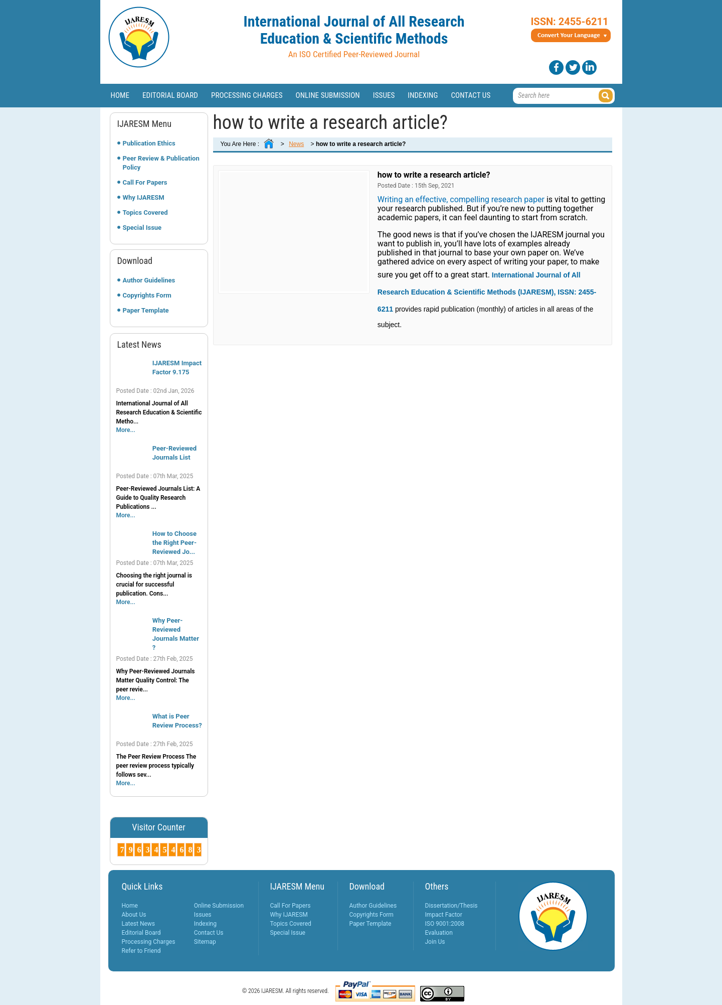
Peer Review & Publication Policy (161, 163)
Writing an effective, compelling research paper (461, 199)
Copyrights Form (147, 295)
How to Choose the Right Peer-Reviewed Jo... (174, 542)
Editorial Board (170, 95)
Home (120, 95)
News (296, 144)
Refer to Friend (141, 950)
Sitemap (205, 941)
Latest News (138, 923)
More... (125, 430)
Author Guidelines (149, 280)
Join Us (435, 941)
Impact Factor (443, 914)
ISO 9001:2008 (444, 923)
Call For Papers (145, 182)
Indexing (423, 95)
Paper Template (146, 310)
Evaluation (439, 932)
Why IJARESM (143, 197)
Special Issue (142, 227)
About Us (134, 914)
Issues (384, 95)
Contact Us (470, 95)
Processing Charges (247, 95)
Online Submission (328, 95)
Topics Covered (145, 212)
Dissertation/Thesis (451, 905)
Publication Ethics (149, 143)
